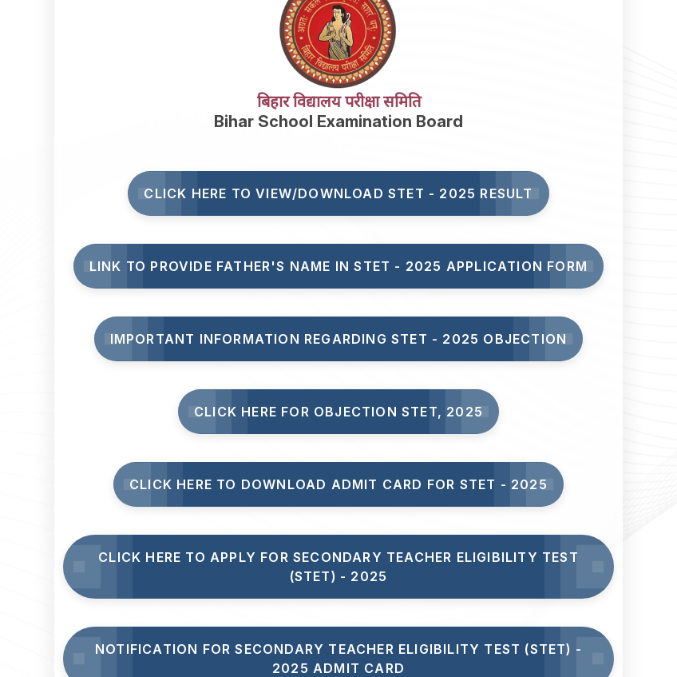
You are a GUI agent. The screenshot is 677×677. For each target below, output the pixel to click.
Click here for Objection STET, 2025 (338, 412)
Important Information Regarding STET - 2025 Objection (339, 339)
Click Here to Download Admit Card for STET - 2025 (338, 484)
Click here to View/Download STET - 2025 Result (338, 193)
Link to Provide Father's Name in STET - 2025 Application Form (338, 266)
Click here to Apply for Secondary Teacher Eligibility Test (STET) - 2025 (338, 566)
